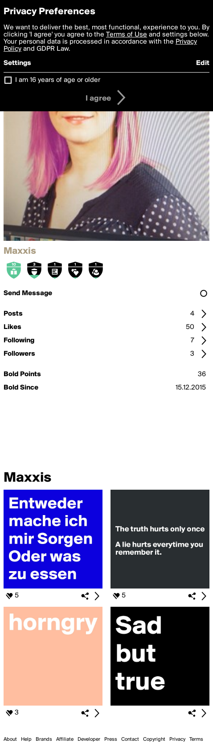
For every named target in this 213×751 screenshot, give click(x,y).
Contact (130, 739)
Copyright (154, 739)
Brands (44, 739)
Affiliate (65, 739)
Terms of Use (126, 34)
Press (110, 739)
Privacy (177, 739)
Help (26, 739)
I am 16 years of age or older (57, 80)
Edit (202, 63)
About (10, 739)
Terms (196, 739)
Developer (89, 739)
